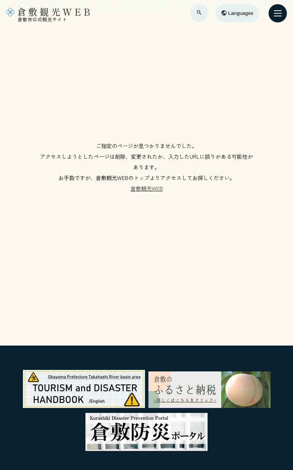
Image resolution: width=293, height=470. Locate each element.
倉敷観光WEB (146, 188)
